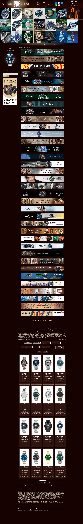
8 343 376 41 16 (74, 5)
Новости (20, 44)
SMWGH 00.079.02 (36, 376)
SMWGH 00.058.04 (60, 470)
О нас (15, 44)
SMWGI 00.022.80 (48, 439)
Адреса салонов (39, 44)
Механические (56, 343)
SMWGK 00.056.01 (36, 470)
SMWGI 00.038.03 (36, 439)
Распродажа (36, 342)
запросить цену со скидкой (24, 413)
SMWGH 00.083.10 (24, 376)
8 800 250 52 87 (45, 5)
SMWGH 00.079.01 (48, 376)
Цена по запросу (59, 347)
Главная (19, 47)
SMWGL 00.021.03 (36, 407)
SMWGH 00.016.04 (24, 407)
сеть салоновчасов (38, 3)
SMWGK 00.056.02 (24, 470)
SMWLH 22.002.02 (60, 439)
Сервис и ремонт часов (48, 44)
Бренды (25, 44)
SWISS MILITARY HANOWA (24, 374)
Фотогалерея (31, 44)
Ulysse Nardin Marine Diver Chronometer (10, 68)
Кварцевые (55, 342)
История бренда (62, 339)
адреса (38, 5)
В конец (52, 483)
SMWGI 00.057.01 (48, 407)
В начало (33, 483)
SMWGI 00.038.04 (24, 439)
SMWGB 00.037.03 (60, 407)
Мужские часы (46, 343)
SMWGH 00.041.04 (60, 376)
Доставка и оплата (59, 44)
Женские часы (46, 342)
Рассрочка (66, 44)
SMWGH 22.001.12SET (48, 470)
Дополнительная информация (24, 339)
